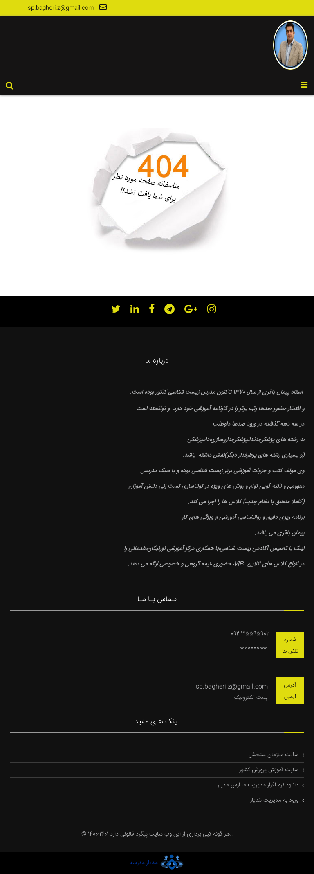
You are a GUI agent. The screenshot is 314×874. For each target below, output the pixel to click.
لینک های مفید (157, 722)
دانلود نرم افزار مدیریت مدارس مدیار (258, 785)
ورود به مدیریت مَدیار (274, 800)
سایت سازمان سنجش (273, 754)
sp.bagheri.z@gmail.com (68, 8)
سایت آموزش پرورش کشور (268, 770)
